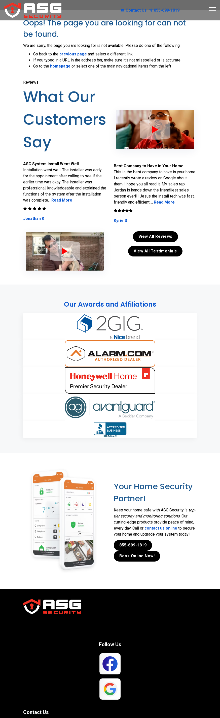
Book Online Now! (137, 555)
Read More (61, 200)
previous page (73, 54)
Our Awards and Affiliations (110, 304)
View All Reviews (155, 236)
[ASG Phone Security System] (65, 251)
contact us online (160, 528)
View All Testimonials (155, 251)
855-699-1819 (164, 10)
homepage (60, 66)
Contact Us (134, 10)
